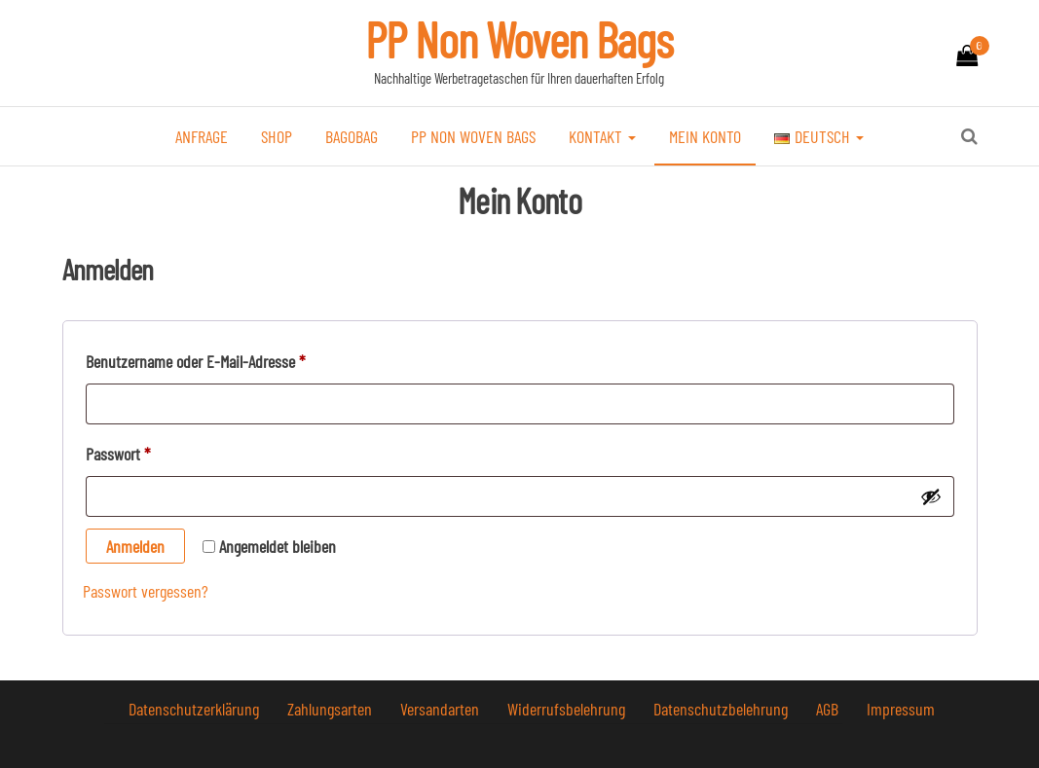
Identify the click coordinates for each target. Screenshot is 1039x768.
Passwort (153, 450)
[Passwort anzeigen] (931, 496)
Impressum (901, 708)
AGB (829, 708)
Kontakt (602, 136)
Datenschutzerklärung (196, 708)
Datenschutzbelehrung (722, 708)
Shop (276, 136)
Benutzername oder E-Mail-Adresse (230, 358)
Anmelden (135, 546)
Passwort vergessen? (145, 591)
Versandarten (441, 708)
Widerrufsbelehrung (568, 708)
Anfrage (201, 136)
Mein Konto (705, 136)
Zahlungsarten (331, 708)
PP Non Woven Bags (519, 39)
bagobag (351, 136)
